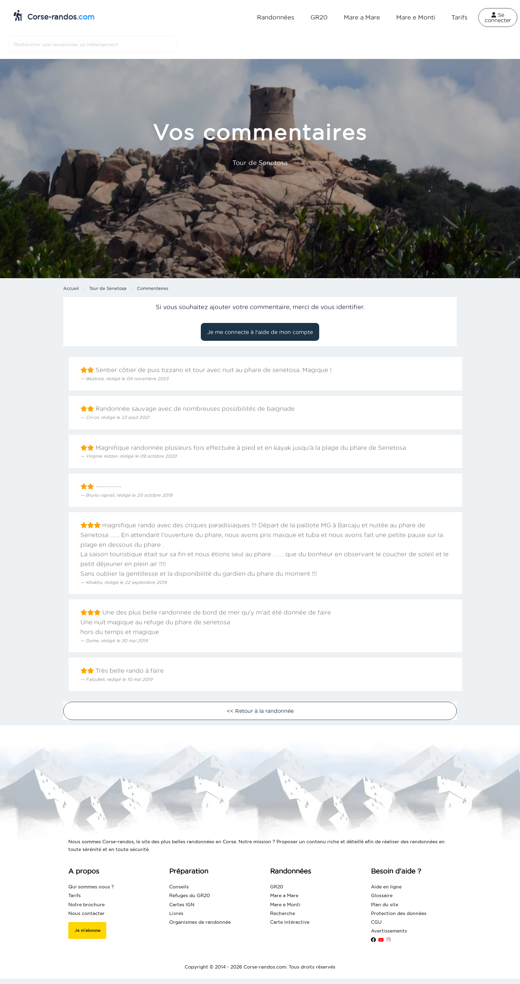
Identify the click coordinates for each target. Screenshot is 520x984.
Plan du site (384, 904)
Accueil (71, 288)
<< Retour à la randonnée (260, 711)
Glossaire (382, 895)
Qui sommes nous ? (91, 886)
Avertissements (389, 930)
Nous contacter (86, 913)
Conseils (179, 886)
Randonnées (275, 17)
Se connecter (498, 17)
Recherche (282, 913)
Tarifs (459, 17)
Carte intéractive (289, 922)
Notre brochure (86, 904)
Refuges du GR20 (189, 895)
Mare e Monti (415, 17)
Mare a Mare (362, 17)
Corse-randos (54, 15)
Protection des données (398, 913)
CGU (376, 922)
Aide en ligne (386, 886)
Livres (176, 913)
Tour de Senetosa (107, 288)
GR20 (319, 17)
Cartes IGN (181, 904)
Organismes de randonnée (200, 922)
